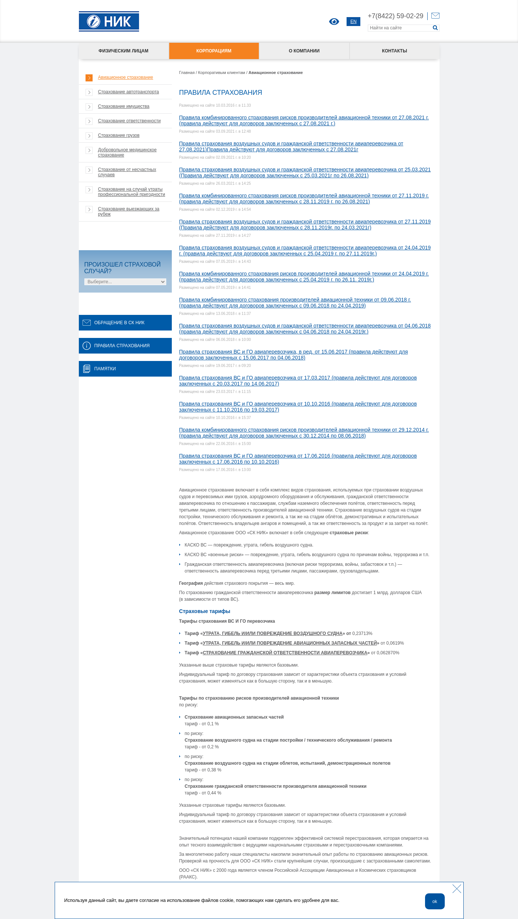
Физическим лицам (123, 51)
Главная (187, 72)
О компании (304, 51)
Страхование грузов (119, 135)
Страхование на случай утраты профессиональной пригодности (131, 192)
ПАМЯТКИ (99, 369)
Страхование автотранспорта (128, 91)
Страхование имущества (123, 106)
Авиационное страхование (125, 77)
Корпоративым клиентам (221, 72)
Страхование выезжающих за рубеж (129, 211)
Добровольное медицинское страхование (127, 152)
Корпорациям (213, 51)
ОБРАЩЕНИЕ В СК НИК (114, 323)
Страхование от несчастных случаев (127, 172)
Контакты (394, 51)
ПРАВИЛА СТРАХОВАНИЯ (116, 346)
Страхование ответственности (129, 120)
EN (353, 21)
